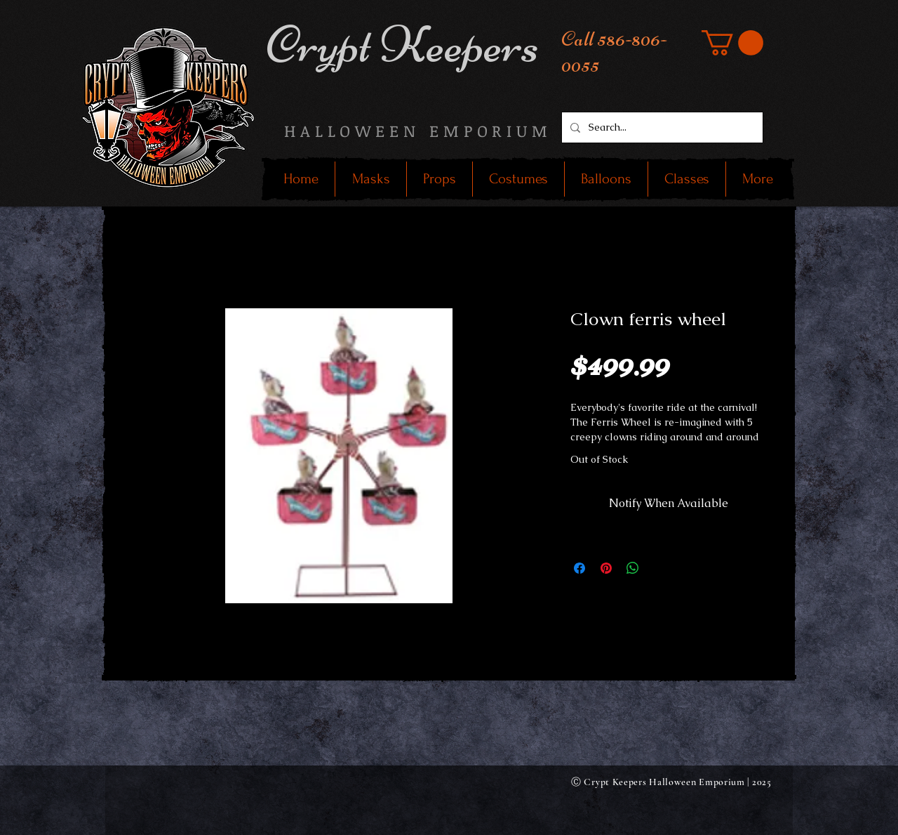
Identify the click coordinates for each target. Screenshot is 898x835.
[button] (732, 42)
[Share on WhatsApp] (632, 568)
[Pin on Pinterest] (606, 568)
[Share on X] (659, 568)
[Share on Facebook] (579, 568)
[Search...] (661, 127)
